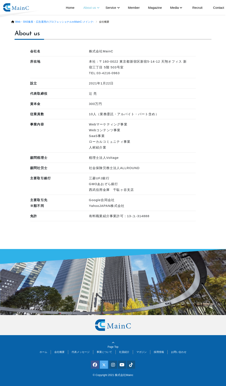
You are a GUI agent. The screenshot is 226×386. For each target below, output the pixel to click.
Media (174, 7)
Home (70, 7)
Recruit (197, 7)
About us (89, 7)
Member (134, 7)
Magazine (155, 7)
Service (110, 7)
